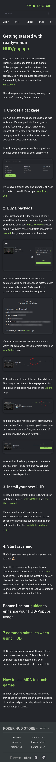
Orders (48, 387)
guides (36, 606)
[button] (5, 6)
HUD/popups (16, 48)
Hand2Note (9, 84)
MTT (18, 21)
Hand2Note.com (35, 224)
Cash (6, 21)
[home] (39, 6)
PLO (41, 21)
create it (7, 233)
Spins (30, 21)
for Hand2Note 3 (31, 499)
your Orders (9, 350)
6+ (51, 21)
